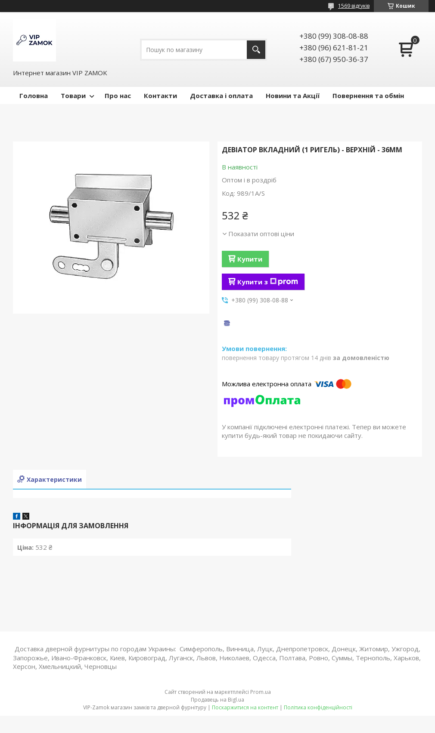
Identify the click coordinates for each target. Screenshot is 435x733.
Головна (33, 95)
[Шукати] (256, 49)
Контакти (160, 95)
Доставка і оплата (221, 95)
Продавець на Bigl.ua (217, 699)
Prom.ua (260, 692)
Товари (73, 95)
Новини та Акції (293, 95)
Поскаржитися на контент (245, 707)
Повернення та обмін (368, 95)
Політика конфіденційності (318, 707)
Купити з (267, 281)
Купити (249, 259)
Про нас (118, 95)
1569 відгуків (354, 5)
